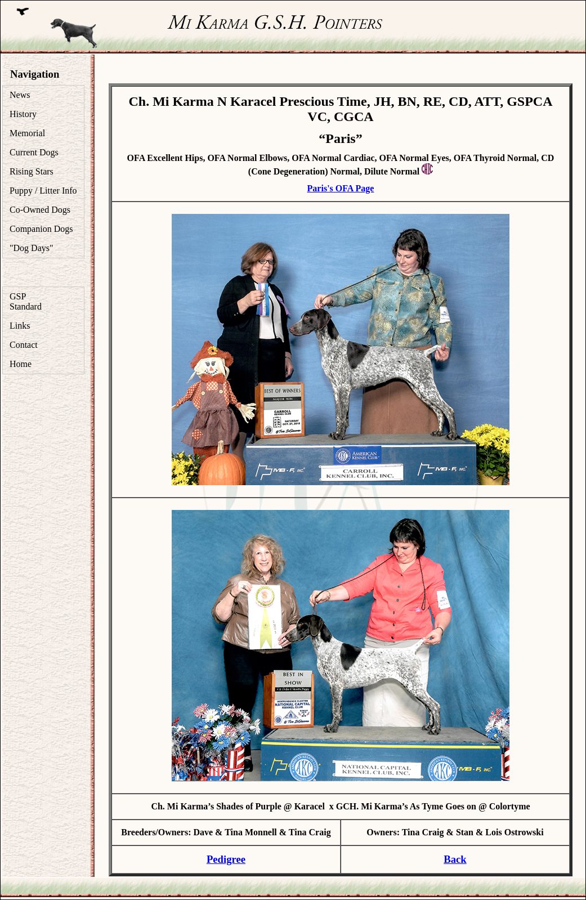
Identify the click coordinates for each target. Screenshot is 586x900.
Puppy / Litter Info (43, 190)
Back (455, 859)
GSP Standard (26, 301)
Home (21, 364)
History (23, 114)
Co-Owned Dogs (40, 209)
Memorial (27, 133)
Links (20, 325)
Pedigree (226, 859)
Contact (24, 345)
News (20, 95)
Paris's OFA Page (340, 188)
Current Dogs (34, 152)
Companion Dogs (41, 229)
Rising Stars (31, 171)
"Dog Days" (31, 248)
